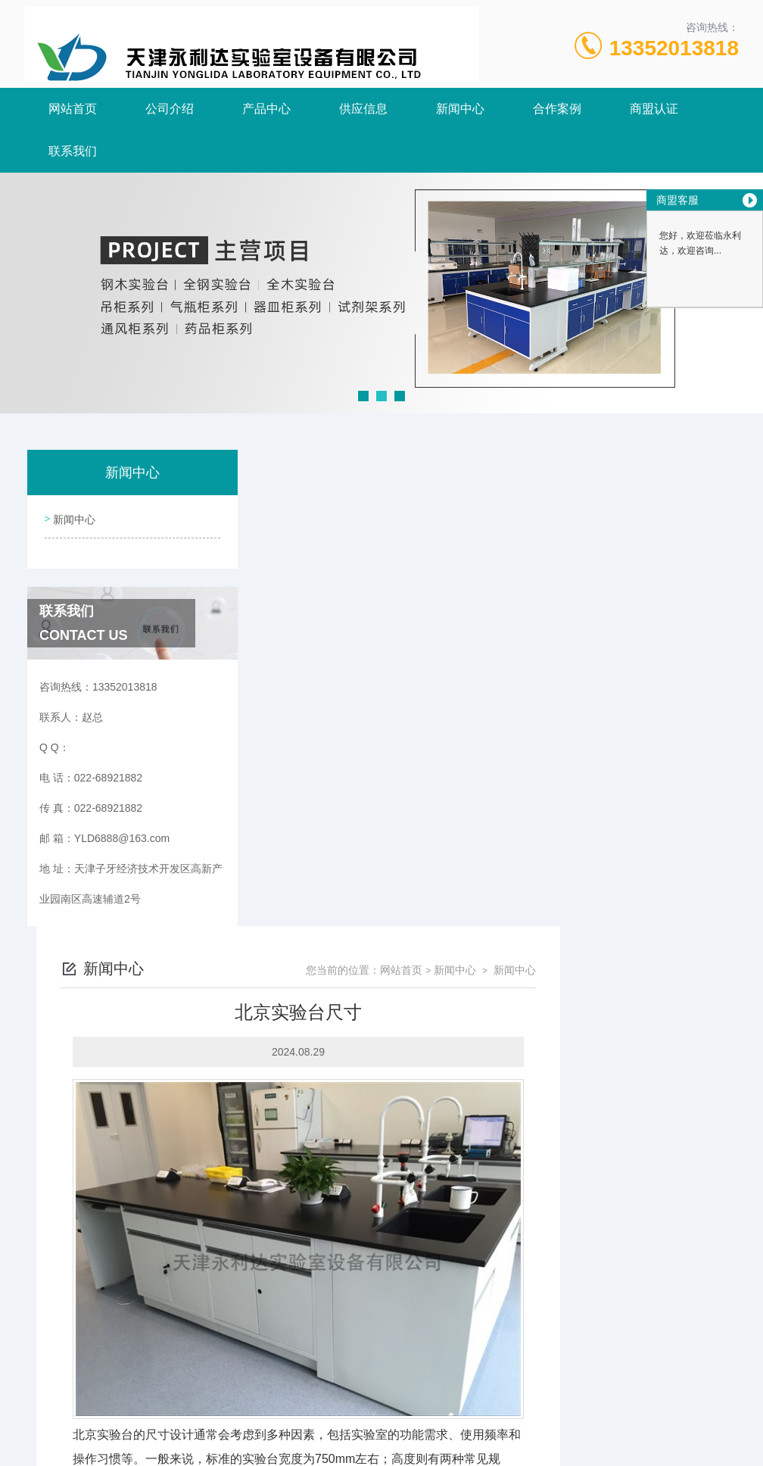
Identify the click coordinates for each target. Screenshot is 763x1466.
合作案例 (557, 108)
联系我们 (72, 151)
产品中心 (266, 108)
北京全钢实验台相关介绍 (340, 1274)
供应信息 (363, 108)
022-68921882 (249, 1393)
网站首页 (72, 108)
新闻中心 (460, 108)
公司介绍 (169, 108)
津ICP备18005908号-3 (498, 1417)
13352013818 (674, 48)
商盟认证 (654, 108)
